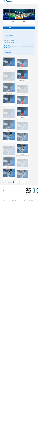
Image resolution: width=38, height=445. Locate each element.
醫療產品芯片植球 (9, 106)
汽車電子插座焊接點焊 (9, 180)
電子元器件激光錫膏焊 (22, 70)
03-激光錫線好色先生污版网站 (9, 42)
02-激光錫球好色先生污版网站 (9, 37)
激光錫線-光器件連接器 (9, 95)
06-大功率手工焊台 (7, 50)
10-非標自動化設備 (7, 52)
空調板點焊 (9, 143)
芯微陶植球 (9, 132)
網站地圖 (32, 200)
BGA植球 (9, 69)
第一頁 (11, 182)
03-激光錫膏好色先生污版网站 (9, 40)
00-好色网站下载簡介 (7, 32)
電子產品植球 (22, 118)
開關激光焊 (22, 107)
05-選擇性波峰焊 (7, 47)
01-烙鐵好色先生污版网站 (8, 35)
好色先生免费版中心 (16, 21)
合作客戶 (24, 21)
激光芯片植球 (9, 169)
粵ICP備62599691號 (22, 200)
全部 (5, 30)
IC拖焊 (22, 144)
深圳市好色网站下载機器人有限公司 (9, 1)
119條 (8, 182)
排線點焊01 (22, 155)
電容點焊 (22, 181)
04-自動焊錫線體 (7, 45)
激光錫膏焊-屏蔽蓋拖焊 (22, 81)
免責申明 (28, 200)
